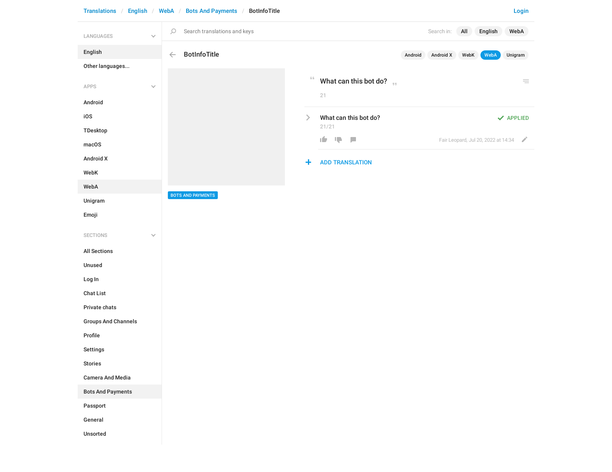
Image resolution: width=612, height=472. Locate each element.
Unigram (516, 55)
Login (521, 10)
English (137, 10)
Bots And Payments (211, 10)
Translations (100, 10)
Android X (441, 55)
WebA (166, 10)
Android (413, 55)
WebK (468, 55)
